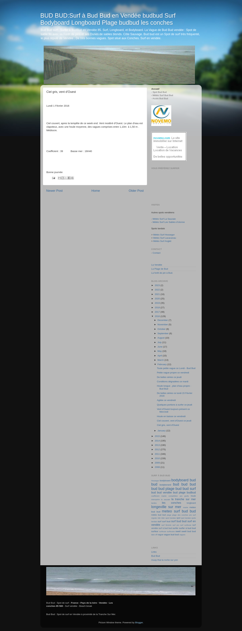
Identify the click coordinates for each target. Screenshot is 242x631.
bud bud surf (185, 489)
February (162, 364)
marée (185, 507)
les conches (171, 502)
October (161, 329)
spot (178, 518)
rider (163, 518)
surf (160, 521)
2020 (157, 298)
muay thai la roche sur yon (164, 560)
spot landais (186, 518)
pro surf (192, 515)
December (163, 320)
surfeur (154, 531)
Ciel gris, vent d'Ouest (168, 425)
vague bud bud (171, 534)
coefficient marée (159, 496)
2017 (157, 312)
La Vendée (156, 265)
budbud (191, 492)
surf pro (175, 525)
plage (169, 515)
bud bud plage (162, 489)
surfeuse (162, 531)
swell (177, 531)
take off (154, 535)
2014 (157, 440)
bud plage (179, 492)
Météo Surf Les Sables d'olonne (169, 222)
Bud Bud (155, 556)
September (163, 333)
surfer (175, 528)
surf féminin (166, 525)
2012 (157, 449)
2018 (157, 307)
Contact (156, 253)
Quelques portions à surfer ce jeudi (174, 404)
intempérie (155, 499)
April (160, 355)
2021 (157, 294)
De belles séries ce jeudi (169, 377)
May (159, 351)
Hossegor (155, 481)
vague (160, 534)
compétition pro (176, 496)
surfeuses (171, 531)
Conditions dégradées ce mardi (172, 381)
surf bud (166, 521)
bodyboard (165, 480)
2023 (157, 285)
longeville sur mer (166, 507)
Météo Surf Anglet (162, 241)
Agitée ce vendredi (166, 400)
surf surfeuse (185, 525)
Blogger (139, 622)
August (161, 338)
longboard (191, 503)
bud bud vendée (161, 492)
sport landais (170, 518)
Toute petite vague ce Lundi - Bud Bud (176, 368)
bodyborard (165, 485)
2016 (157, 316)
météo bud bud (158, 515)
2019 (157, 303)
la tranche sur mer (183, 499)
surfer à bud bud (187, 528)
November (163, 324)
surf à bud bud (165, 528)
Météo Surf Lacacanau (164, 238)
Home (95, 190)
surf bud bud (179, 521)
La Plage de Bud (159, 269)
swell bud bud (189, 531)
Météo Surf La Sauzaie (164, 219)
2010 (157, 458)
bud (176, 484)
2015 (157, 436)
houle (193, 496)
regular (154, 518)
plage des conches (180, 515)
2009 (157, 462)
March (160, 360)
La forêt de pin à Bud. (162, 273)
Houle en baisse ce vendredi (171, 416)
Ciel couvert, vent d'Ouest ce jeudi (174, 420)
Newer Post (54, 190)
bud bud (188, 484)
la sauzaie (165, 499)
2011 (157, 454)
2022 (157, 289)
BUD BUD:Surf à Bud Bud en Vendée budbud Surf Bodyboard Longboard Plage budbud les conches (108, 19)
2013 (157, 445)
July (159, 342)
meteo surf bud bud (179, 511)
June (160, 346)
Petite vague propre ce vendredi (173, 372)
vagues (182, 535)
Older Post (136, 190)
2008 (157, 467)
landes (154, 503)
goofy (186, 496)
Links (154, 552)
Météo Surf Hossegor (164, 234)
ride (158, 518)
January (161, 430)
